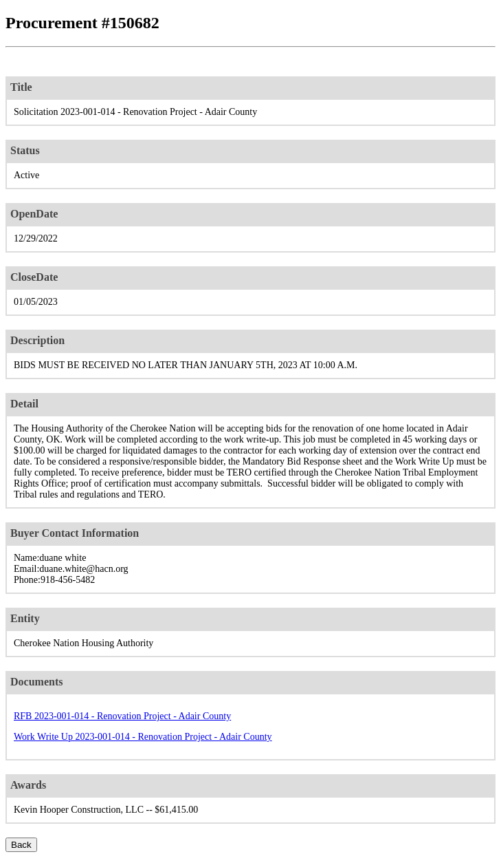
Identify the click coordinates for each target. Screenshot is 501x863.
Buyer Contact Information (74, 533)
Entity (25, 618)
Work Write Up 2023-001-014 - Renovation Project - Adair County (143, 737)
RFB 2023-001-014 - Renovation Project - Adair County (122, 716)
